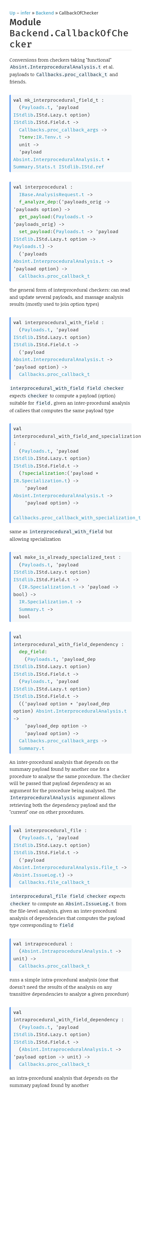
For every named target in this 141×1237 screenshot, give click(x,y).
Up (12, 13)
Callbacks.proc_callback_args (58, 130)
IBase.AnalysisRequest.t (51, 194)
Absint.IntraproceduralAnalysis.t (67, 951)
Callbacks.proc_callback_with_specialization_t (77, 518)
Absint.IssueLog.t (37, 875)
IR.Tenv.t (49, 137)
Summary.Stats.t (34, 167)
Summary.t (31, 609)
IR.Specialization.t (40, 481)
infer (26, 13)
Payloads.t (36, 107)
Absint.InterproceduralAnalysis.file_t (65, 867)
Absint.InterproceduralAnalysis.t (58, 159)
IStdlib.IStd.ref (81, 167)
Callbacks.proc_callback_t (54, 276)
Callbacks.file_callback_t (54, 882)
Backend (45, 13)
